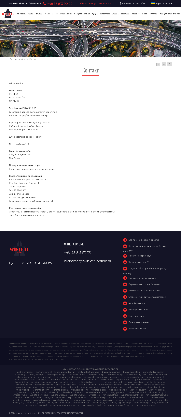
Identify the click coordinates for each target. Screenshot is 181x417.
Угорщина (136, 13)
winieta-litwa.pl (20, 395)
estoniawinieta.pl (155, 377)
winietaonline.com (139, 397)
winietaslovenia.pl (41, 400)
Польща (86, 13)
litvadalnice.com (71, 379)
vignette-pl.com (98, 390)
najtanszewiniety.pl (134, 382)
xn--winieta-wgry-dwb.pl (143, 405)
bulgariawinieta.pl (131, 372)
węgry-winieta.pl (160, 402)
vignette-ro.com (138, 390)
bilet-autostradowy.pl (64, 372)
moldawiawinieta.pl (112, 382)
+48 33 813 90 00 (57, 4)
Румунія (95, 13)
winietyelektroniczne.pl (59, 402)
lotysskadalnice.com (41, 382)
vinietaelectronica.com (72, 392)
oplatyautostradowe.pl (157, 382)
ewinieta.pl (43, 379)
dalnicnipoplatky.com (136, 374)
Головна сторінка (18, 59)
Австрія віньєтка (136, 303)
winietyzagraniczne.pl (120, 402)
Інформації (153, 13)
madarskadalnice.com (64, 382)
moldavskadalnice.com (89, 382)
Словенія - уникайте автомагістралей (147, 297)
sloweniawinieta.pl (89, 387)
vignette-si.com (157, 390)
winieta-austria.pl (137, 392)
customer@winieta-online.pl (97, 3)
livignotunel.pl (122, 379)
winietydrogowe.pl (36, 402)
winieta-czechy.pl (157, 392)
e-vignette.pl (44, 377)
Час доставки (166, 13)
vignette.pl (21, 392)
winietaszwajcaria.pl (103, 400)
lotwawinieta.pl (21, 382)
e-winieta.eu (60, 377)
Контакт (176, 13)
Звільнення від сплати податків (144, 290)
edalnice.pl (88, 377)
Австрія (31, 13)
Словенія (115, 13)
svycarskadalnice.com (111, 387)
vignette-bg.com (60, 390)
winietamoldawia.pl (118, 397)
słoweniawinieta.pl (156, 387)
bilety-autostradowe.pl (88, 372)
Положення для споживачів (142, 278)
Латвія (69, 13)
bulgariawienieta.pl (111, 372)
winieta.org (94, 395)
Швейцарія (126, 13)
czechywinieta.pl (96, 374)
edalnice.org (75, 377)
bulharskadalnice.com (153, 372)
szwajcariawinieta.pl (134, 387)
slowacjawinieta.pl (69, 387)
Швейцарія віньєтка (138, 309)
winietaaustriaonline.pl (132, 395)
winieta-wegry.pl (59, 395)
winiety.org (18, 402)
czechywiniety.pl (115, 374)
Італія (144, 13)
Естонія (55, 13)
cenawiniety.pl (20, 374)
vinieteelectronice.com (97, 392)
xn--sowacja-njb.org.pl (36, 405)
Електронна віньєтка (138, 322)
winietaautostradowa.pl (157, 395)
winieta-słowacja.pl (39, 395)
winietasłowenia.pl (125, 400)
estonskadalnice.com (24, 379)
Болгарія (40, 13)
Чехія (47, 13)
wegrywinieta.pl (119, 392)
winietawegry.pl (144, 400)
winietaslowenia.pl (82, 400)
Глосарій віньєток (137, 328)
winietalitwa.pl (82, 397)
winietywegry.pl (99, 402)
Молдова (78, 13)
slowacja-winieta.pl (48, 387)
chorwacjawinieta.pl (55, 374)
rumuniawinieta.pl (87, 384)
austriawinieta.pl (44, 372)
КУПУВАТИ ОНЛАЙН (134, 3)
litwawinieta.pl (106, 379)
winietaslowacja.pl (62, 400)
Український (161, 3)
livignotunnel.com (141, 379)
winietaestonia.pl (64, 397)
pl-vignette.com (24, 384)
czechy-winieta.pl (76, 374)
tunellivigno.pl (23, 390)
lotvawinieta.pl (160, 379)
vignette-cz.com (79, 390)
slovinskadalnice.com (26, 387)
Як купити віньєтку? (138, 262)
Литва (62, 13)
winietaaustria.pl (110, 395)
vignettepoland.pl (37, 392)
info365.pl (55, 379)
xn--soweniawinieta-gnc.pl (62, 405)
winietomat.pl (161, 400)
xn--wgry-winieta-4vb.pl (89, 405)
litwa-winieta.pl (89, 379)
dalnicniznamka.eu (158, 374)
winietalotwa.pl (98, 397)
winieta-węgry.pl (78, 395)
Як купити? (21, 13)
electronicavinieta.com (108, 377)
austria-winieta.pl (25, 372)
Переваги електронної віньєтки (144, 284)
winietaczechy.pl (44, 397)
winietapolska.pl (158, 397)
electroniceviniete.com (133, 377)
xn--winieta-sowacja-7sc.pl (116, 405)
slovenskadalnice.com (154, 384)
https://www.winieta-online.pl (34, 115)
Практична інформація (139, 256)
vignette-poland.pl (118, 390)
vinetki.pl (53, 392)
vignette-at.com (41, 390)
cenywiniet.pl (36, 374)
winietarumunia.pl (21, 400)
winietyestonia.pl (81, 402)
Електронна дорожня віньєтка (143, 240)
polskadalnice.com (44, 384)
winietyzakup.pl (141, 402)
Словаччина (105, 13)
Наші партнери (136, 316)
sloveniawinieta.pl (132, 384)
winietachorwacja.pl (24, 397)
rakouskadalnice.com (66, 384)
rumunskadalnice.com (110, 384)
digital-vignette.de (26, 377)
